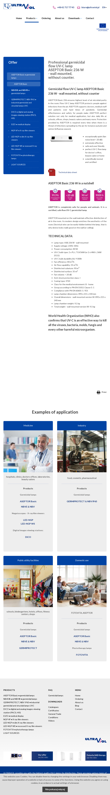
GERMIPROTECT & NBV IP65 (82, 501)
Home (19, 18)
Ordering (46, 18)
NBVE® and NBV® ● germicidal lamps (20, 699)
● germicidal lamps (25, 91)
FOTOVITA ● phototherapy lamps (23, 157)
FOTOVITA (82, 654)
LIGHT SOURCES (18, 164)
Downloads (74, 18)
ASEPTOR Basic (20, 84)
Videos (51, 720)
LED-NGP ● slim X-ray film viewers (22, 138)
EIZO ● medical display (21, 124)
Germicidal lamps (55, 695)
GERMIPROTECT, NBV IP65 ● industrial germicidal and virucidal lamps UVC (23, 102)
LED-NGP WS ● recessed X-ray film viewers (24, 147)
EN (104, 7)
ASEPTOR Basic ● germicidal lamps (23, 76)
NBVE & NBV (28, 506)
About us (59, 18)
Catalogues (53, 707)
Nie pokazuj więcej (55, 789)
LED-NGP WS (28, 523)
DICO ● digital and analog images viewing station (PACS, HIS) (23, 115)
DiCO (28, 537)
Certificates (53, 710)
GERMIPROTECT (28, 648)
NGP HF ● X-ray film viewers (23, 130)
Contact (90, 18)
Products (31, 18)
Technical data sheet (67, 172)
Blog (77, 705)
